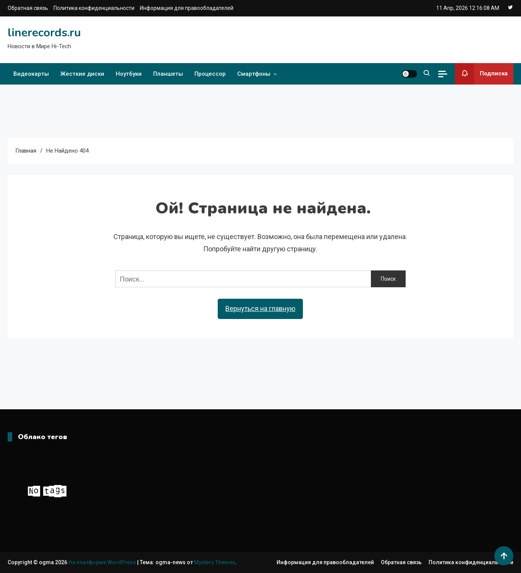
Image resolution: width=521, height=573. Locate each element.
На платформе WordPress (102, 562)
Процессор (210, 73)
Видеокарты (31, 73)
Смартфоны (253, 73)
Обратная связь (28, 8)
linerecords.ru (44, 33)
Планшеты (168, 73)
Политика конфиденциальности (93, 8)
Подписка (481, 74)
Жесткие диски (82, 73)
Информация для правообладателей (186, 8)
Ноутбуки (129, 73)
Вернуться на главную (260, 308)
